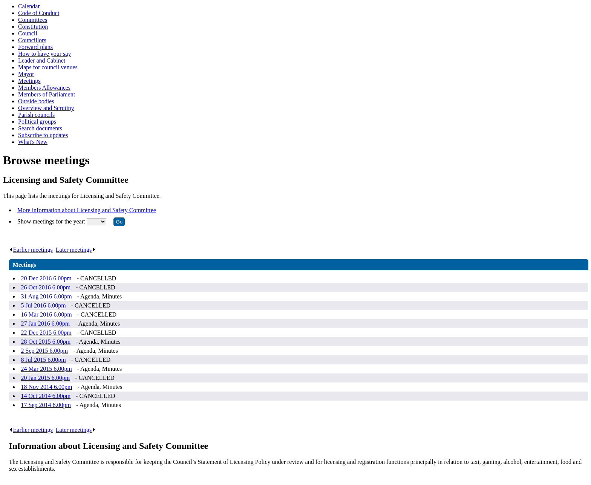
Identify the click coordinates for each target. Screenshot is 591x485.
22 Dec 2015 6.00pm (46, 332)
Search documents (40, 128)
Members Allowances (44, 87)
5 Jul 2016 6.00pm (43, 305)
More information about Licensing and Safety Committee (86, 210)
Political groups (37, 121)
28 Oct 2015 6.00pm (46, 341)
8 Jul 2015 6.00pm (43, 359)
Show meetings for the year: (52, 221)
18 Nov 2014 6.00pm (46, 387)
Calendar (29, 6)
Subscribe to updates (43, 135)
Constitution (33, 26)
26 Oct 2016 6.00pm (46, 287)
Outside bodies (36, 101)
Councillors (32, 40)
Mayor (26, 74)
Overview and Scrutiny (46, 108)
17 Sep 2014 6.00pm (46, 405)
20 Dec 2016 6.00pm (46, 278)
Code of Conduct (38, 13)
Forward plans (35, 47)
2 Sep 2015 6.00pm (44, 350)
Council (27, 33)
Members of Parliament (46, 94)
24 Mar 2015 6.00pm (46, 369)
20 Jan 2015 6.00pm (45, 378)
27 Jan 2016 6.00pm (45, 323)
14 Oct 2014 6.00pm (46, 396)
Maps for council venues (48, 67)
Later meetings (76, 249)
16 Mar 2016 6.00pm (46, 314)
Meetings (29, 81)
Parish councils (36, 115)
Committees (32, 20)
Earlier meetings (31, 249)
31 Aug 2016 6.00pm (46, 296)
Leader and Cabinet (41, 60)
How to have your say (44, 53)
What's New (32, 142)
